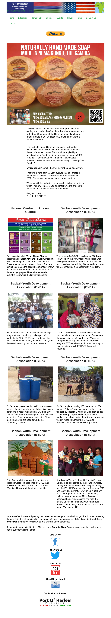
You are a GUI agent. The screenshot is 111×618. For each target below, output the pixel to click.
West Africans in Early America (37, 259)
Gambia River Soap (62, 527)
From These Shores (37, 256)
